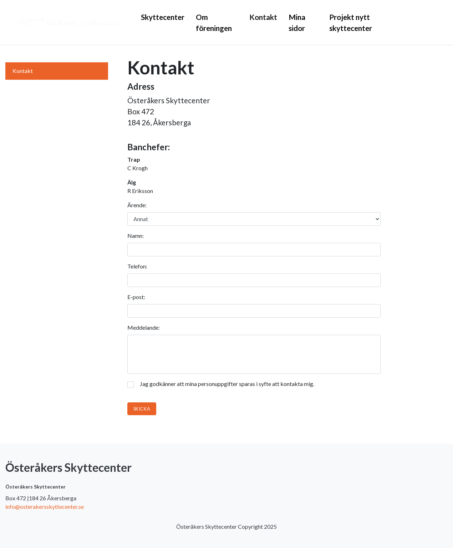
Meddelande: (143, 327)
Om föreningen (214, 22)
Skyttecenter (162, 16)
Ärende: (137, 205)
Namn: (135, 235)
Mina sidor (297, 22)
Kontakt (263, 16)
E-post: (136, 296)
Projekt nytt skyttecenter (350, 22)
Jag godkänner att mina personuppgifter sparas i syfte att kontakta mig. (220, 384)
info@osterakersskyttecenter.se (44, 506)
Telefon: (137, 266)
